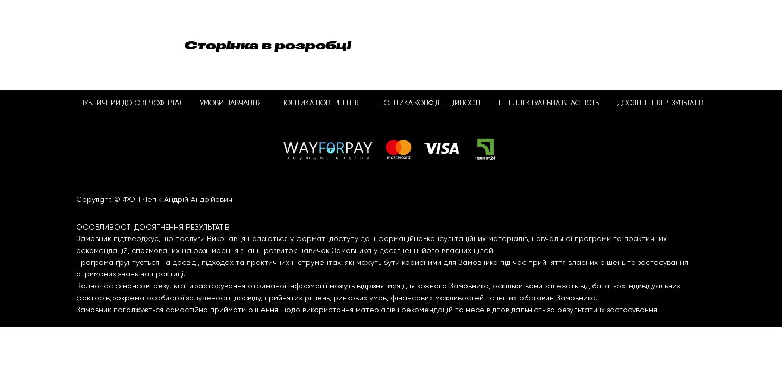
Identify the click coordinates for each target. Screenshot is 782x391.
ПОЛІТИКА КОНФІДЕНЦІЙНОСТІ (429, 103)
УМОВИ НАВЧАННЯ (231, 103)
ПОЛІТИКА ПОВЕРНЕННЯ (320, 103)
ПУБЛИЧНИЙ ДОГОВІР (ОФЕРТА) (130, 103)
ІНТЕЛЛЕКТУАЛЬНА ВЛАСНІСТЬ (549, 103)
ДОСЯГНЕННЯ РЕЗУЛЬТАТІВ (660, 103)
